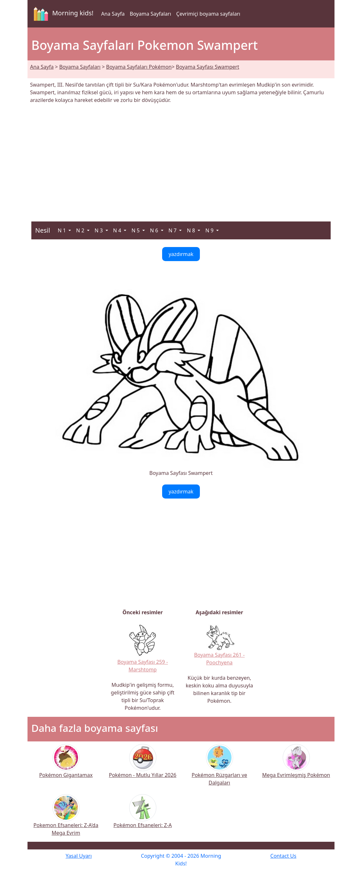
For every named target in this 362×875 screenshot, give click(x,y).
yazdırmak (181, 254)
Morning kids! (62, 13)
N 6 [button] (155, 230)
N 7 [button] (173, 230)
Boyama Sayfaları (150, 13)
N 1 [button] (62, 230)
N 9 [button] (210, 230)
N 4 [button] (118, 230)
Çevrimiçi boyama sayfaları (208, 13)
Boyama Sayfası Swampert (207, 66)
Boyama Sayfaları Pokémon (139, 66)
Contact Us (283, 855)
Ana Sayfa (113, 13)
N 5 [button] (136, 230)
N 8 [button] (191, 230)
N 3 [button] (99, 230)
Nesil (42, 230)
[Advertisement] (181, 159)
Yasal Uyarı (79, 855)
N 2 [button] (81, 230)
